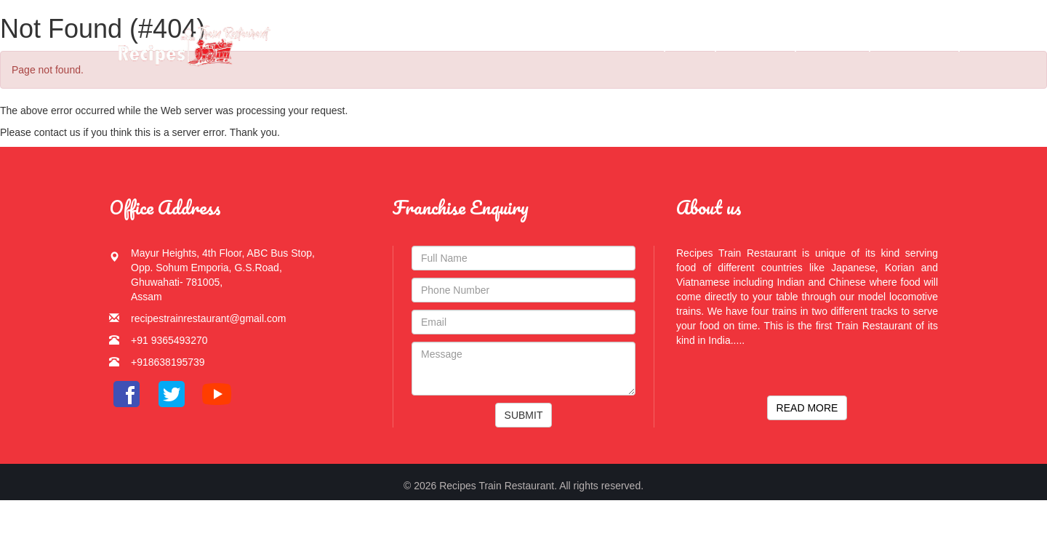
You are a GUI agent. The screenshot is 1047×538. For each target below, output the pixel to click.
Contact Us (915, 43)
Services (833, 43)
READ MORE (807, 408)
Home (638, 43)
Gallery (756, 43)
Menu (690, 43)
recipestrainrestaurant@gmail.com (208, 318)
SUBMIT (524, 415)
